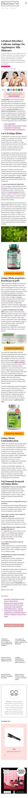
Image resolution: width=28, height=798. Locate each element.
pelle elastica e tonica (13, 301)
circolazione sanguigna (13, 192)
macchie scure (14, 325)
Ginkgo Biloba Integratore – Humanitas (13, 608)
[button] (5, 755)
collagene (19, 297)
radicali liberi (4, 188)
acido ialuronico (13, 533)
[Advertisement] (14, 24)
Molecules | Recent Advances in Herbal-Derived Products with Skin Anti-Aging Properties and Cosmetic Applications (13, 604)
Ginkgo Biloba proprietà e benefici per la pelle (15, 125)
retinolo (3, 534)
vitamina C (20, 533)
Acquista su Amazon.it (14, 273)
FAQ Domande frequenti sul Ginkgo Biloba (14, 129)
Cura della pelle (6, 66)
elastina (4, 299)
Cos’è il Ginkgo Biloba (9, 124)
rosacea (25, 313)
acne (16, 313)
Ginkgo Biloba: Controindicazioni (12, 127)
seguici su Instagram (14, 96)
